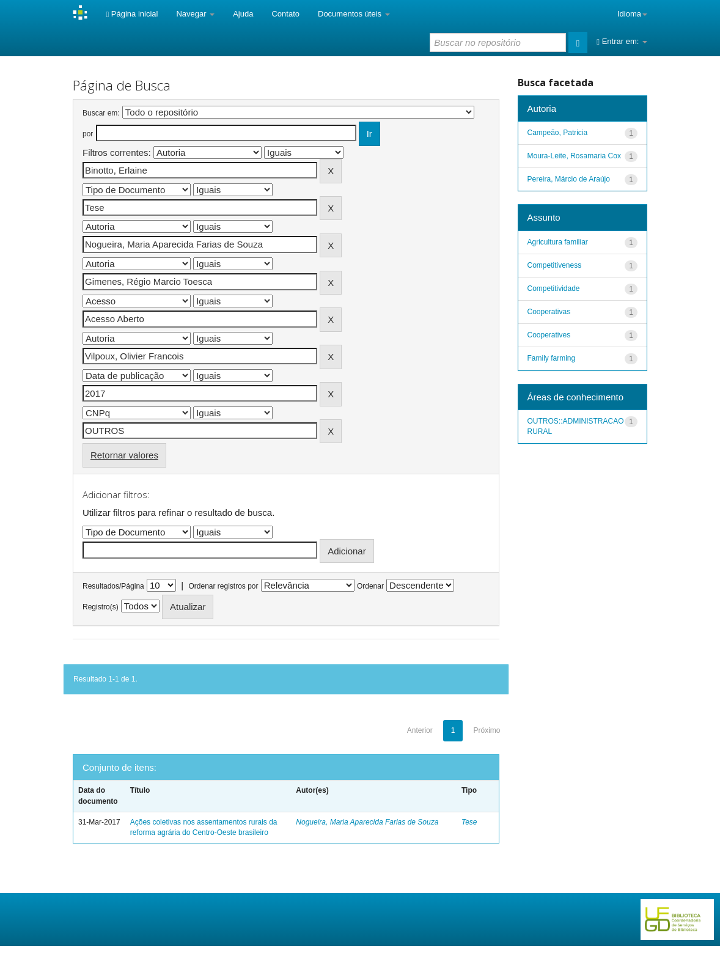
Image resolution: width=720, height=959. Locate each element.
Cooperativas (549, 311)
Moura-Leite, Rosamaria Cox (574, 156)
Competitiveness (554, 265)
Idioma (632, 13)
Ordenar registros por (223, 586)
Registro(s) (101, 607)
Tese (469, 822)
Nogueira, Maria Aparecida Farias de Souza (367, 822)
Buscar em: (101, 113)
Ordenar (370, 586)
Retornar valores (124, 455)
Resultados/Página (113, 586)
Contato (285, 13)
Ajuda (243, 13)
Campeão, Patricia (557, 132)
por (88, 134)
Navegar (195, 13)
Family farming (551, 358)
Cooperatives (549, 335)
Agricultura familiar (557, 242)
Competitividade (553, 288)
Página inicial (132, 13)
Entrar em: (622, 41)
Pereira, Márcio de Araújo (568, 179)
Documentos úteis (354, 13)
